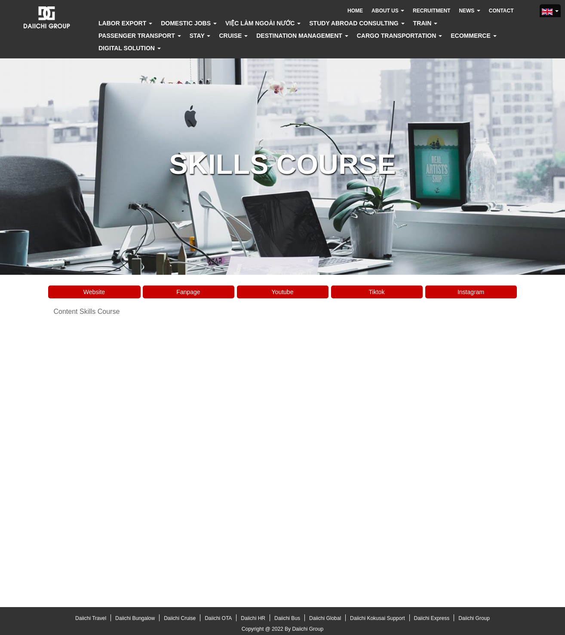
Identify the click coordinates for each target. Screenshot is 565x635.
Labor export (125, 23)
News (469, 11)
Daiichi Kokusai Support (377, 618)
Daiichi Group (474, 618)
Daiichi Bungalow (135, 618)
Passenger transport (139, 35)
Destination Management (302, 35)
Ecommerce (473, 35)
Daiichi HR (253, 618)
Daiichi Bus (287, 618)
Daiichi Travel (90, 618)
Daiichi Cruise (180, 618)
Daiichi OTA (218, 618)
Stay (200, 35)
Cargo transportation (399, 35)
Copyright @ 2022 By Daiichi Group (282, 629)
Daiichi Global (325, 618)
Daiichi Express (432, 618)
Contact (501, 11)
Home (355, 11)
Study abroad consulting (356, 23)
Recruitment (431, 11)
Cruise (233, 35)
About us (388, 11)
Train (425, 23)
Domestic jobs (189, 23)
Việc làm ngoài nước (263, 23)
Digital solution (129, 48)
